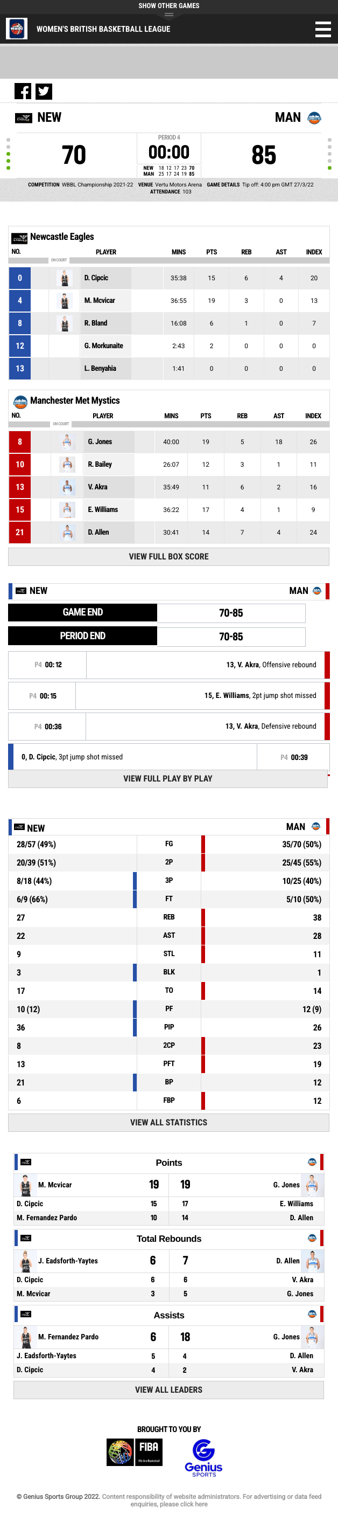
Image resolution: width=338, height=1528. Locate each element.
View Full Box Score (168, 556)
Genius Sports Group (203, 1458)
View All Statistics (168, 1122)
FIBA (135, 1458)
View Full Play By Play (167, 778)
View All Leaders (168, 1390)
